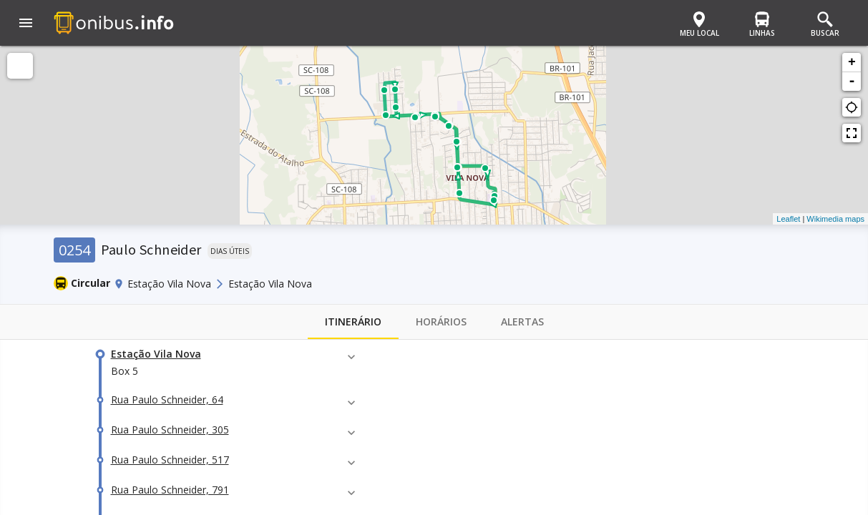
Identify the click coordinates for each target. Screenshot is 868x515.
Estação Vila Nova (156, 353)
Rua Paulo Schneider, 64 (167, 399)
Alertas (522, 322)
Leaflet (788, 219)
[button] (26, 24)
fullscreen (851, 133)
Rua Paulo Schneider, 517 (170, 459)
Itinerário (353, 322)
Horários (441, 322)
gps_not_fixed (851, 107)
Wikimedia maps (835, 219)
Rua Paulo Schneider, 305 (170, 429)
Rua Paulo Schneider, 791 (170, 489)
